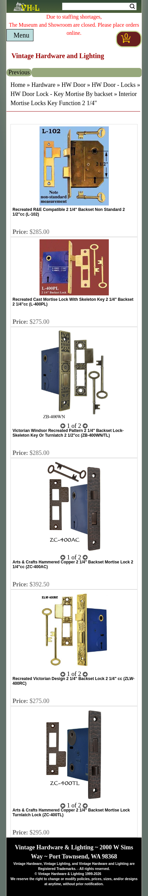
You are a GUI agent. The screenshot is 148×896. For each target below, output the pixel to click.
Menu (21, 35)
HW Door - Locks (113, 84)
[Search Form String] (99, 6)
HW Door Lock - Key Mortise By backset (61, 94)
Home (17, 84)
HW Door (73, 84)
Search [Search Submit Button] (132, 6)
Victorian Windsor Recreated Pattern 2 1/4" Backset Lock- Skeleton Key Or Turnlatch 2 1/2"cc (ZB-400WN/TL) (68, 433)
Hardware (43, 84)
